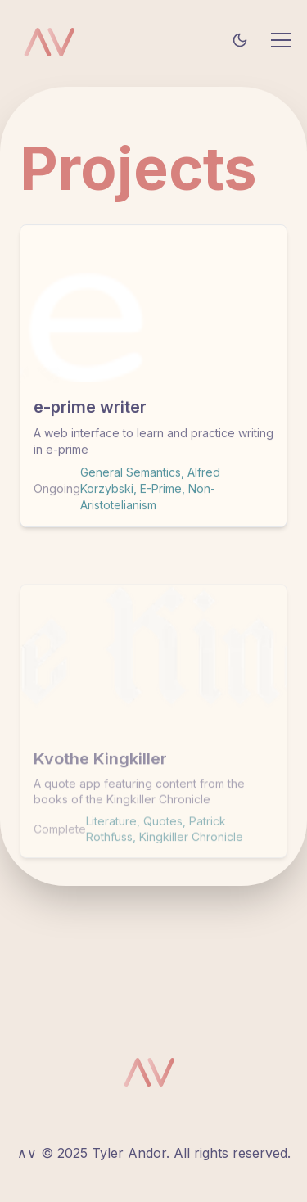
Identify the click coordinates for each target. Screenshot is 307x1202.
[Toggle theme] (240, 40)
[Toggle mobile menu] (281, 40)
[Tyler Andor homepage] (54, 40)
